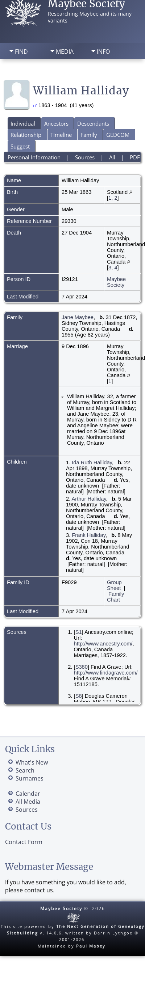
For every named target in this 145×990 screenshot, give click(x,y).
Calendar (28, 794)
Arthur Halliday (89, 499)
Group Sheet (114, 585)
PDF (135, 157)
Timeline (61, 134)
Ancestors (56, 123)
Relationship (26, 134)
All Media (28, 802)
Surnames (30, 778)
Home (20, 71)
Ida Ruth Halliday (92, 462)
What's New (32, 762)
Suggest (20, 146)
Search (58, 71)
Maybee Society (116, 282)
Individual (23, 123)
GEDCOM (117, 134)
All (112, 157)
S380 (81, 667)
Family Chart (115, 597)
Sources (85, 157)
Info (103, 52)
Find (21, 52)
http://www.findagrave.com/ (106, 673)
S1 (78, 632)
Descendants (93, 123)
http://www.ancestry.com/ (103, 644)
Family (88, 134)
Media (65, 52)
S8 (78, 696)
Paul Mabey (90, 946)
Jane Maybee (78, 317)
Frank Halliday (88, 535)
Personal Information (34, 157)
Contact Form (23, 842)
